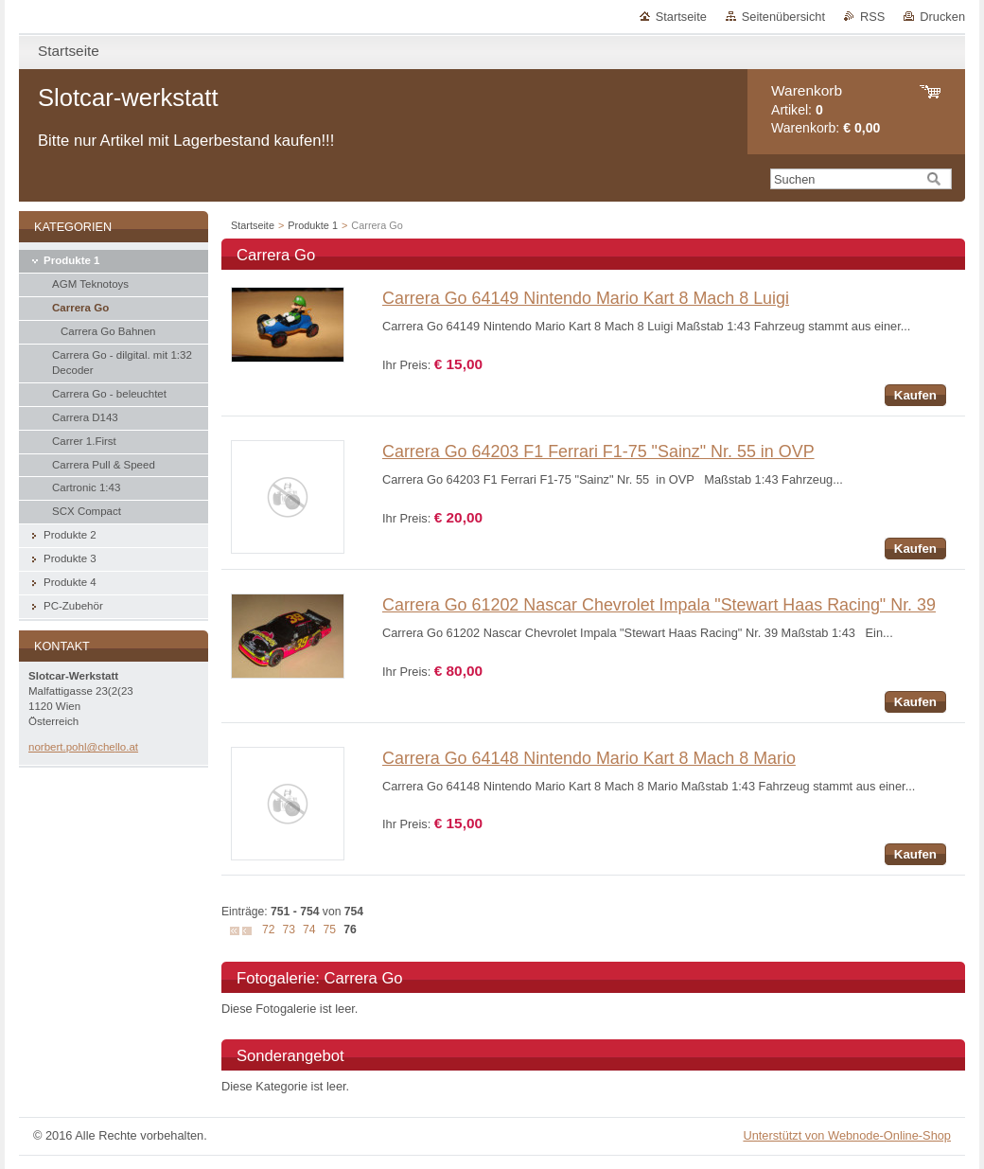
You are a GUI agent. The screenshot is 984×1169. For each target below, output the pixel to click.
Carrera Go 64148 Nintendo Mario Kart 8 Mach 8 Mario (589, 758)
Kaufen (915, 395)
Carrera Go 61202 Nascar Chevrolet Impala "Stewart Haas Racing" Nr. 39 (659, 604)
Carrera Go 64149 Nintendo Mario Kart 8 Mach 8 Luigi (585, 298)
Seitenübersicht (783, 16)
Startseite (681, 16)
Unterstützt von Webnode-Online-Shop (847, 1135)
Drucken (942, 16)
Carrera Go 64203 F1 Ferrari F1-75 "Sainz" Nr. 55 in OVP (598, 451)
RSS (872, 16)
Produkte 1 (313, 225)
